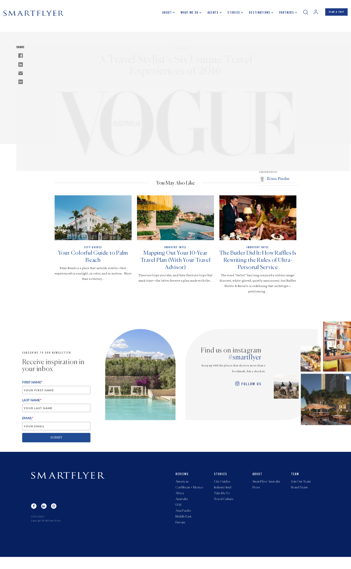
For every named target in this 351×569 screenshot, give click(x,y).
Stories (229, 14)
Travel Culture (224, 507)
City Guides (222, 487)
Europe (181, 534)
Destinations (254, 14)
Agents (208, 14)
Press (256, 494)
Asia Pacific (183, 520)
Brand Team (299, 494)
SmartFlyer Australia (266, 487)
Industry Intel (222, 494)
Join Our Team (301, 487)
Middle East (184, 527)
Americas (182, 487)
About (162, 14)
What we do (185, 14)
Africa (180, 500)
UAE (179, 514)
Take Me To (222, 500)
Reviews (182, 479)
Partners (281, 14)
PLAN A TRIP (334, 14)
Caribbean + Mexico (189, 494)
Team (295, 479)
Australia (182, 507)
